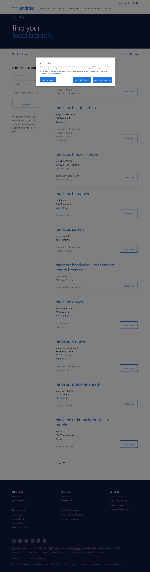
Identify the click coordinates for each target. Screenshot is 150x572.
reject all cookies (81, 80)
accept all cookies (102, 80)
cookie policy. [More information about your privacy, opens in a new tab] (57, 73)
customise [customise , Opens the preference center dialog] (48, 80)
